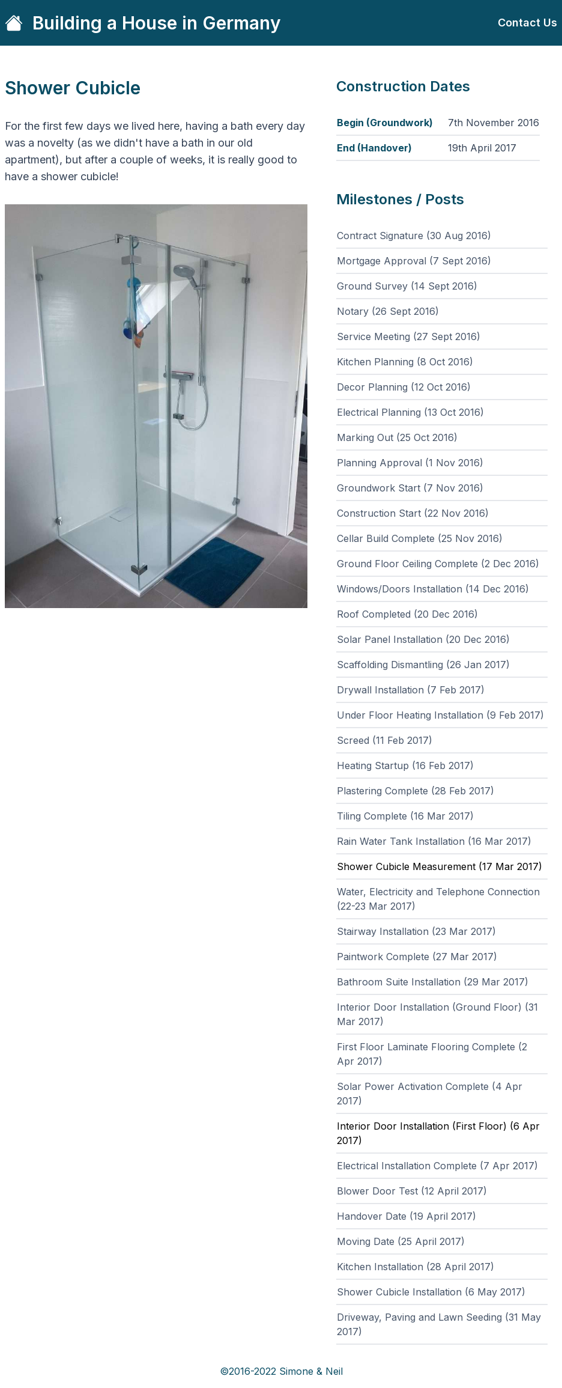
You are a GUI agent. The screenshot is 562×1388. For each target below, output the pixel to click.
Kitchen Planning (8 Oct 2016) (405, 362)
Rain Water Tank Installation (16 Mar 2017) (434, 841)
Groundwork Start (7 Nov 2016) (410, 488)
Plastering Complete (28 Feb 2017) (415, 791)
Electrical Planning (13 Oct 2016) (410, 412)
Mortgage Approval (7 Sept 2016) (414, 261)
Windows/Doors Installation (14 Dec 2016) (433, 589)
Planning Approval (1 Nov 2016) (410, 463)
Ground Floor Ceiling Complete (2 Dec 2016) (438, 564)
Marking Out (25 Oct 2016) (397, 437)
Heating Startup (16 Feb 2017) (405, 765)
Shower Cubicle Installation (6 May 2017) (431, 1292)
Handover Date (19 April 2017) (406, 1216)
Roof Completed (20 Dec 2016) (407, 614)
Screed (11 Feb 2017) (384, 740)
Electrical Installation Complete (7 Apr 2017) (437, 1166)
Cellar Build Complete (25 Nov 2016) (420, 538)
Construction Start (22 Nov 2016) (413, 513)
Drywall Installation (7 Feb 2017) (411, 690)
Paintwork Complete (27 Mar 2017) (417, 957)
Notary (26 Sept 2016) (388, 311)
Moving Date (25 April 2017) (401, 1241)
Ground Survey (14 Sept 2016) (407, 286)
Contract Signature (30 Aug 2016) (414, 236)
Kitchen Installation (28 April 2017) (415, 1267)
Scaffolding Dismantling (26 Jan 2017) (423, 665)
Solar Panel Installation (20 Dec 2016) (423, 639)
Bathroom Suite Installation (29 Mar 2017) (432, 982)
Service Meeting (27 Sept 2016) (408, 336)
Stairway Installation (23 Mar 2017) (416, 931)
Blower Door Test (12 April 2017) (412, 1191)
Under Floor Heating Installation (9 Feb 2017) (440, 715)
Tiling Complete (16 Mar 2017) (405, 816)
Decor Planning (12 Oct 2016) (404, 387)
